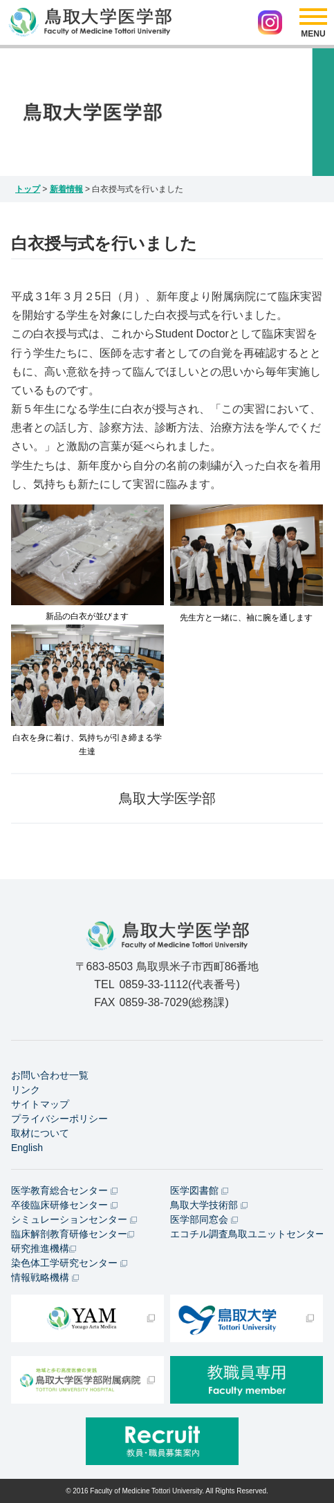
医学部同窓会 (204, 1219)
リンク (25, 1089)
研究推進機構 (43, 1248)
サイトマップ (40, 1104)
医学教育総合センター (64, 1190)
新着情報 (66, 189)
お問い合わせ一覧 (50, 1075)
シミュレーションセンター (74, 1219)
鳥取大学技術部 (209, 1204)
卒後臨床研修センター (64, 1204)
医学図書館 (199, 1190)
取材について (40, 1133)
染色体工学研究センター (69, 1262)
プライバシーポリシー (59, 1118)
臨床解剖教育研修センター (72, 1233)
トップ (27, 189)
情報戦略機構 (45, 1277)
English (27, 1147)
